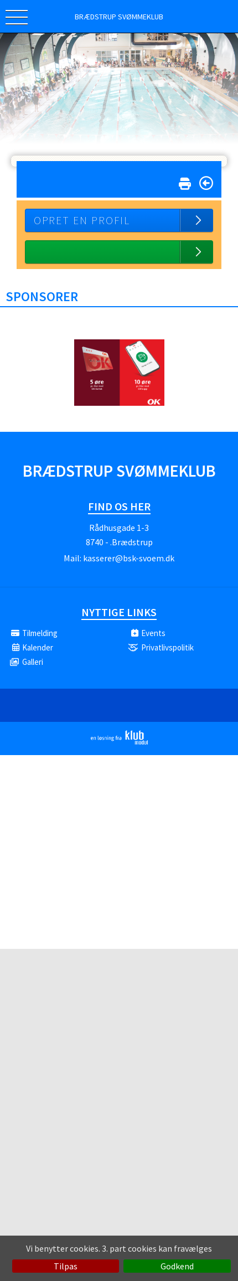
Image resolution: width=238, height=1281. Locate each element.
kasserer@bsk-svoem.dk (128, 558)
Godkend (177, 1266)
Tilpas (65, 1266)
